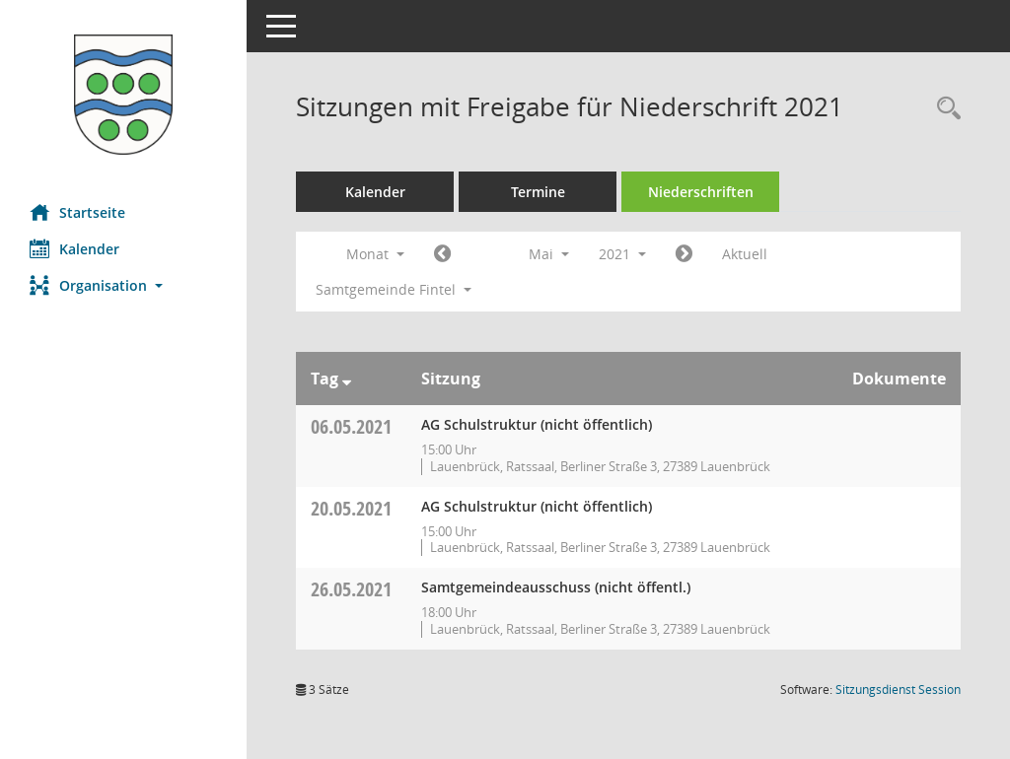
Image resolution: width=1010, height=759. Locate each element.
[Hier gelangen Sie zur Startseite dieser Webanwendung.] (123, 94)
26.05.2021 (351, 589)
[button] (123, 285)
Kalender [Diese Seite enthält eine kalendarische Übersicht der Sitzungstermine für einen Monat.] (74, 248)
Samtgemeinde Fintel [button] (393, 289)
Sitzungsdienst (898, 689)
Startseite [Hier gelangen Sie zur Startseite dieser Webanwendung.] (77, 212)
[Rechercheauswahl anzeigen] (944, 109)
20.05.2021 (351, 508)
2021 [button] (622, 253)
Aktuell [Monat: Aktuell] (744, 253)
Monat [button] (375, 253)
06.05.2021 (351, 426)
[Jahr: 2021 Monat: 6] (684, 254)
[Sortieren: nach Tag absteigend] (346, 378)
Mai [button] (549, 253)
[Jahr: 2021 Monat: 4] (442, 254)
